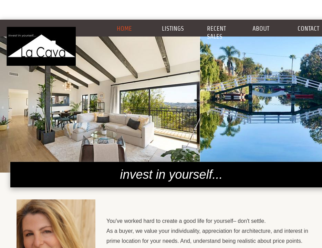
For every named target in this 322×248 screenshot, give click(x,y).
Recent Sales (216, 32)
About (260, 28)
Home (124, 28)
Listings (173, 28)
